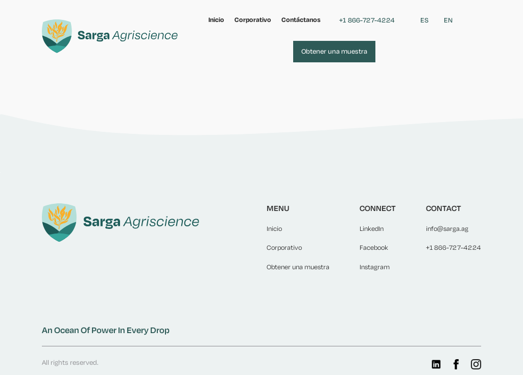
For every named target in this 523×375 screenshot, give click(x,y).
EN (448, 20)
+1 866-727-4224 (367, 20)
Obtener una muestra (334, 51)
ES (424, 20)
